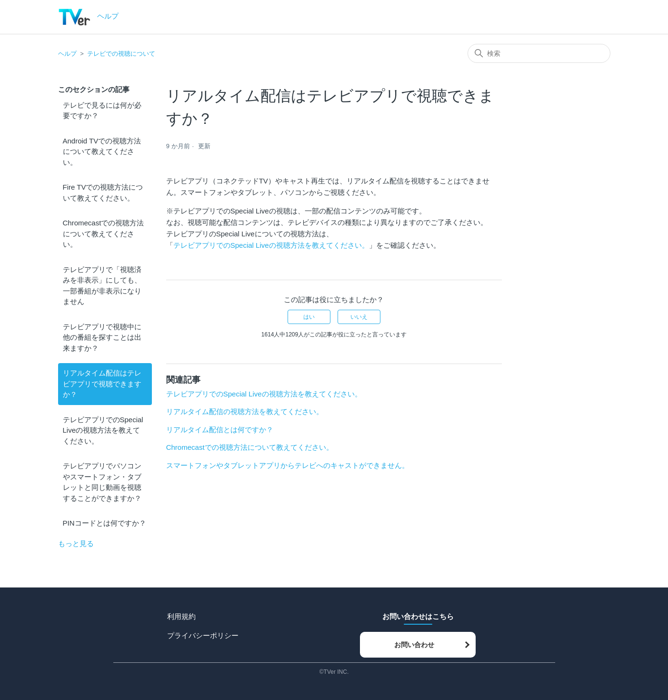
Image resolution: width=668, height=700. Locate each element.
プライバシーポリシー (203, 635)
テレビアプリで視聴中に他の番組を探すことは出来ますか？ (102, 337)
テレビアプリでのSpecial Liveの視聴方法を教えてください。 (103, 430)
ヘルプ (67, 53)
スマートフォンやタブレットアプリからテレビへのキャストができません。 (287, 465)
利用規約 (181, 616)
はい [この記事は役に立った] (309, 317)
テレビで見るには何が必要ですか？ (102, 110)
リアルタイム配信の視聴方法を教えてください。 (244, 411)
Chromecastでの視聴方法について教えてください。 (103, 233)
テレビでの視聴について (121, 53)
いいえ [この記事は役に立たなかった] (359, 317)
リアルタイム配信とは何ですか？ (219, 430)
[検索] (539, 53)
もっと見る (76, 543)
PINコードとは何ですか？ (104, 523)
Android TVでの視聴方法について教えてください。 (102, 151)
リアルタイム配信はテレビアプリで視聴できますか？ (102, 383)
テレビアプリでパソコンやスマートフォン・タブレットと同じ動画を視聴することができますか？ (102, 482)
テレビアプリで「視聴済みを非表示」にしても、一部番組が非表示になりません (102, 285)
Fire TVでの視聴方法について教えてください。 (103, 192)
